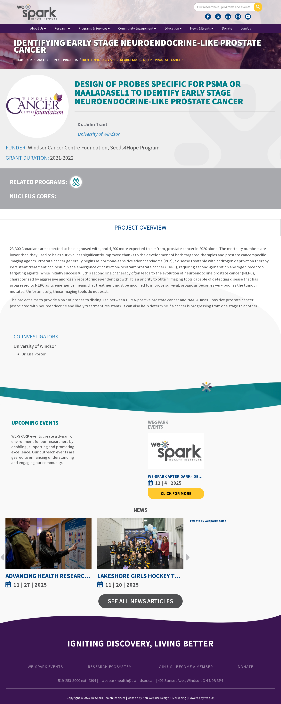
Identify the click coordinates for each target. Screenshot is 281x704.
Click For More (176, 493)
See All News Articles (140, 601)
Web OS (209, 698)
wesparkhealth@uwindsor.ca (127, 680)
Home (21, 60)
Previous (2, 554)
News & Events (201, 28)
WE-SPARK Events (45, 666)
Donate (227, 28)
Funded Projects (64, 60)
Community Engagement (137, 28)
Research (62, 28)
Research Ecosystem (110, 666)
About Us (38, 28)
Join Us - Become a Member (185, 666)
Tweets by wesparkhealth (207, 521)
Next (187, 554)
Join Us (246, 28)
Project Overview (140, 227)
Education (173, 28)
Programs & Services (94, 28)
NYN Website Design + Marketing (164, 698)
